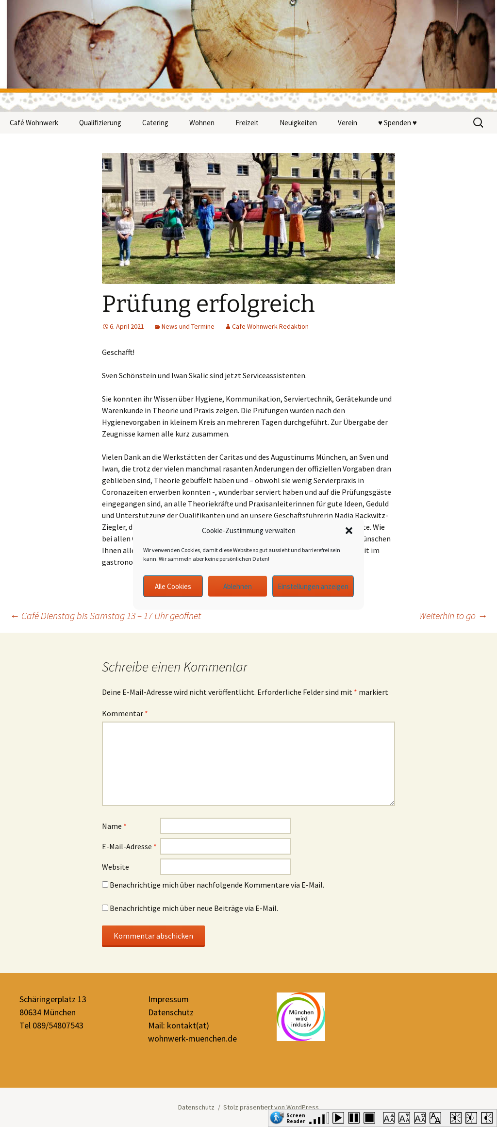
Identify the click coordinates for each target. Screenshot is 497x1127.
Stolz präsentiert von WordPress (271, 1107)
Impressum (168, 999)
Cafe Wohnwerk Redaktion (270, 326)
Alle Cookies (173, 585)
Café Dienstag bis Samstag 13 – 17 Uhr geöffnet (105, 615)
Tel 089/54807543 (51, 1025)
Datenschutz (171, 1012)
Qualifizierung (100, 122)
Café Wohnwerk (34, 122)
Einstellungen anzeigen (313, 585)
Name (114, 826)
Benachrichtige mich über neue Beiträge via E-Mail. (194, 908)
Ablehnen (237, 585)
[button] (349, 531)
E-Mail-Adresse (129, 846)
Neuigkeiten (298, 122)
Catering (155, 122)
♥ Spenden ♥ (397, 122)
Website (115, 867)
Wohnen (202, 122)
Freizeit (247, 122)
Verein (347, 122)
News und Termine (188, 326)
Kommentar (125, 713)
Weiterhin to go (453, 615)
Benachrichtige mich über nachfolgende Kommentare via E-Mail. (217, 885)
